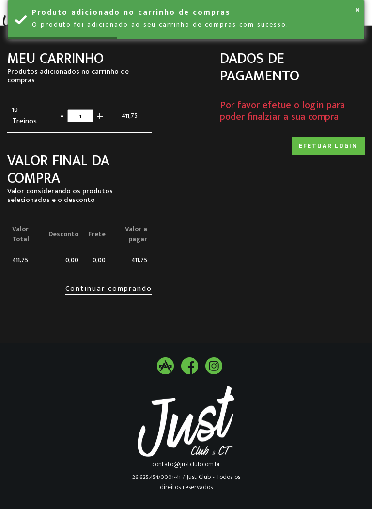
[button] (99, 115)
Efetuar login (328, 146)
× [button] (358, 10)
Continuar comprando (108, 288)
